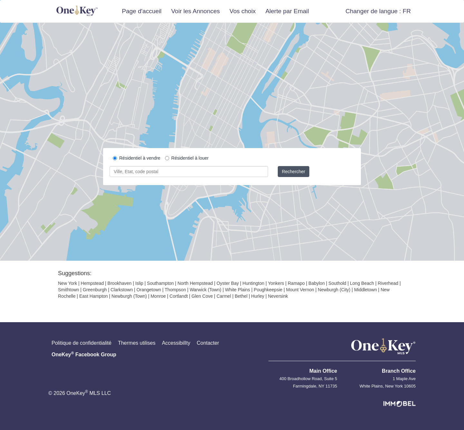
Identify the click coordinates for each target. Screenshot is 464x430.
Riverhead (388, 283)
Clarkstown (122, 289)
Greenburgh (95, 289)
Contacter (208, 343)
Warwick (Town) (205, 289)
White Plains (237, 289)
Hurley (257, 296)
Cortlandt (178, 296)
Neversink (278, 296)
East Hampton (93, 296)
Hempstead (92, 283)
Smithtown (68, 289)
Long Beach (362, 283)
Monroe (158, 296)
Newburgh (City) (334, 289)
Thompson (175, 289)
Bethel (241, 296)
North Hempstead (195, 283)
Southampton (160, 283)
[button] (378, 11)
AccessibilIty (176, 343)
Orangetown (149, 289)
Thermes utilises (136, 343)
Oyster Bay (228, 283)
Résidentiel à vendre (136, 158)
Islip (139, 283)
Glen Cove (202, 296)
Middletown (365, 289)
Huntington (254, 283)
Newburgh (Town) (129, 296)
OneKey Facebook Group (84, 354)
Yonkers (276, 283)
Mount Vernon (300, 289)
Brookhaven (120, 283)
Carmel (224, 296)
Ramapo (296, 283)
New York (67, 283)
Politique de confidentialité (81, 343)
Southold (337, 283)
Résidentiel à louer (187, 158)
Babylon (316, 283)
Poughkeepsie (268, 289)
